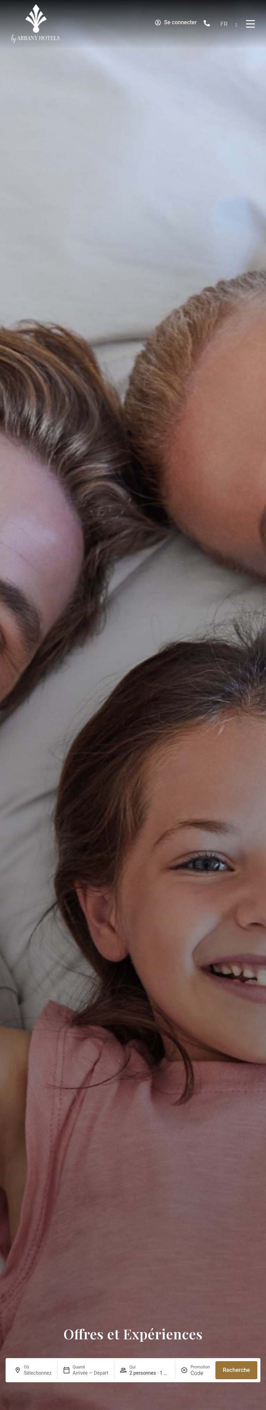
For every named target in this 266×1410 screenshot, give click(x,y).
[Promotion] (200, 1373)
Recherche (236, 1370)
